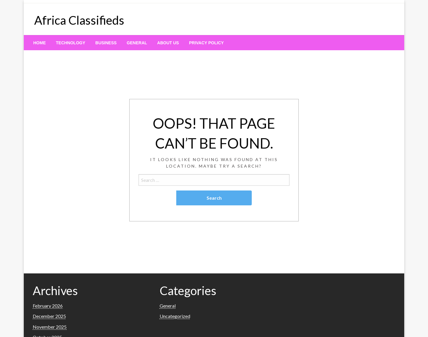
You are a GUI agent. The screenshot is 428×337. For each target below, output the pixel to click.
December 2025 (49, 316)
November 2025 (50, 327)
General (137, 42)
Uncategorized (175, 316)
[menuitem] (39, 42)
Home (39, 42)
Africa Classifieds (79, 20)
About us (168, 42)
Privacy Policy (206, 42)
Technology (70, 42)
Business (106, 42)
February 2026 (48, 305)
